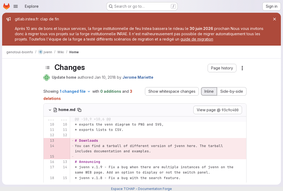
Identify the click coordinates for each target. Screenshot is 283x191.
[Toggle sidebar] (47, 67)
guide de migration (196, 39)
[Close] (274, 19)
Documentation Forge (155, 189)
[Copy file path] (79, 110)
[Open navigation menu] (15, 6)
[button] (222, 68)
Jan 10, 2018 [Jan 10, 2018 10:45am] (105, 77)
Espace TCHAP (123, 189)
